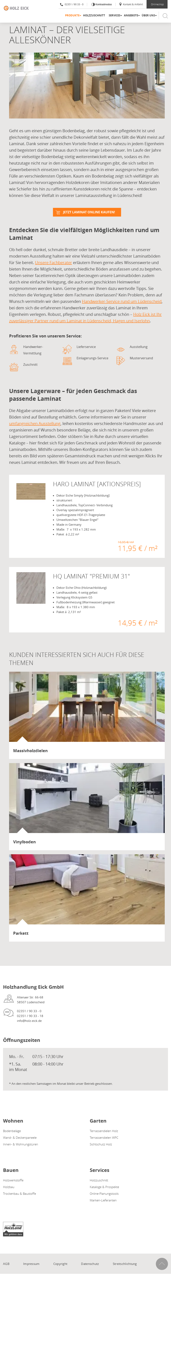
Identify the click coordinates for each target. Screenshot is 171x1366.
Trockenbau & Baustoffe (19, 1194)
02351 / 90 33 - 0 (71, 4)
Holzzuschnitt (94, 15)
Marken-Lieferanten (103, 1200)
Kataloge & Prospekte (104, 1187)
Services (114, 15)
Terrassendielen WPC (104, 1138)
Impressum (31, 1264)
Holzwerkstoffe (13, 1180)
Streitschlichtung (125, 1264)
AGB (6, 1264)
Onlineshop (157, 4)
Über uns (148, 15)
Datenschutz (90, 1264)
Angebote (131, 15)
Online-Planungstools (104, 1194)
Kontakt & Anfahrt (131, 4)
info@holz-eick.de (29, 1021)
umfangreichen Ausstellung (34, 423)
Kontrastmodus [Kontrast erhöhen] (103, 4)
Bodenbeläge (12, 1131)
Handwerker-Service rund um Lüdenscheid (122, 301)
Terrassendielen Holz (104, 1131)
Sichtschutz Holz (101, 1144)
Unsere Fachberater (53, 262)
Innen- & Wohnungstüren (20, 1144)
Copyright (60, 1264)
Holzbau (8, 1187)
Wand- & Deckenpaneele (20, 1138)
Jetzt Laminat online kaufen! (89, 212)
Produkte (72, 15)
